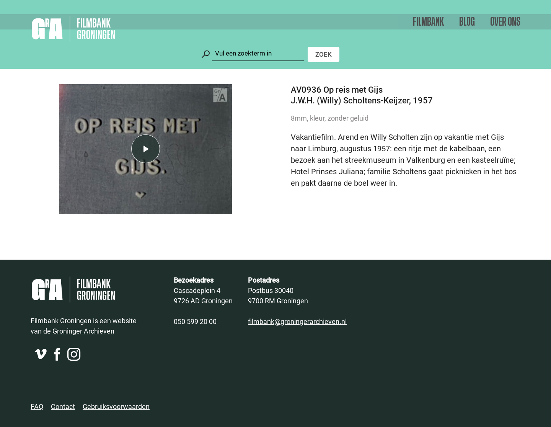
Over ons (505, 22)
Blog (467, 22)
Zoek (323, 54)
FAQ (37, 406)
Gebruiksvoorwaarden (116, 406)
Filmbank (428, 22)
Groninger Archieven (83, 330)
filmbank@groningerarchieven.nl (297, 321)
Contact (63, 406)
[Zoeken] (258, 53)
